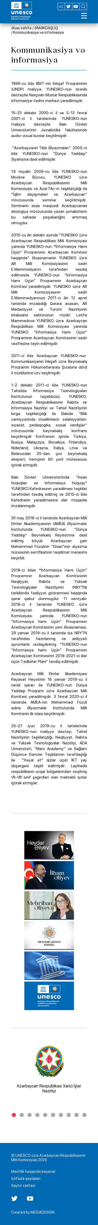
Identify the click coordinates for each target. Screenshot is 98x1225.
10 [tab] (84, 1115)
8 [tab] (69, 1115)
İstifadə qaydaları (26, 1178)
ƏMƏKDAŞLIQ (46, 28)
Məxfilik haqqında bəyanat (33, 1171)
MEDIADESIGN (43, 1212)
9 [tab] (76, 1115)
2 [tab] (22, 1115)
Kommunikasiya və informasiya (38, 32)
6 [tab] (53, 1115)
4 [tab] (37, 1115)
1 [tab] (14, 1115)
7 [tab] (61, 1115)
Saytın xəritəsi (23, 1185)
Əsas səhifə (21, 28)
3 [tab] (29, 1115)
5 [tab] (45, 1115)
